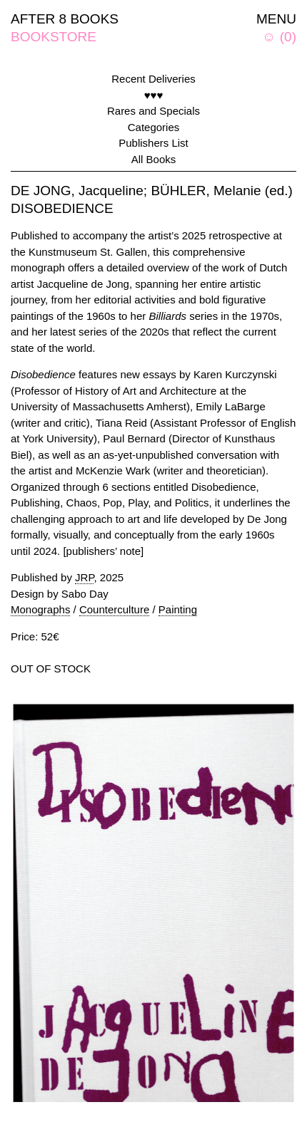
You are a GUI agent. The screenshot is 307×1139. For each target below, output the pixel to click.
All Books (153, 159)
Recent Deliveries (153, 79)
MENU (276, 18)
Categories (154, 127)
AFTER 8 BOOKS (65, 18)
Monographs (40, 609)
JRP (84, 577)
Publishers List (153, 143)
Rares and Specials (153, 111)
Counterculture (114, 609)
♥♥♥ (153, 95)
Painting (177, 609)
